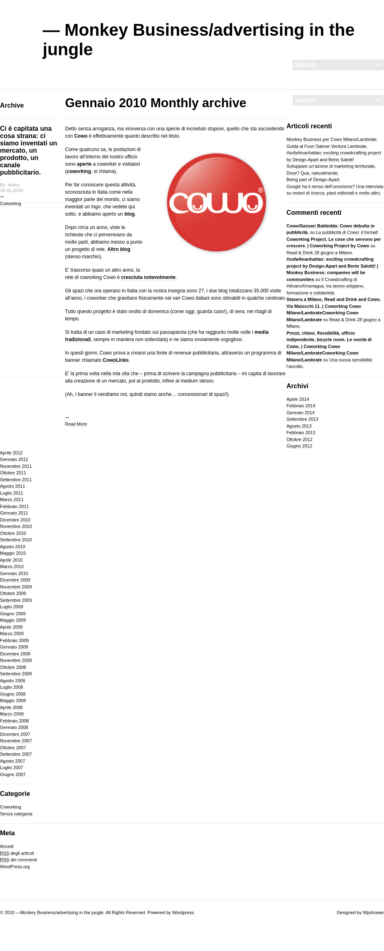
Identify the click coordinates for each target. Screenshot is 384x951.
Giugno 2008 (13, 694)
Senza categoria (16, 813)
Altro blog (118, 249)
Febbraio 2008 (14, 720)
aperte (84, 164)
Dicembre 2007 (15, 734)
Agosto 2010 (12, 546)
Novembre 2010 (16, 526)
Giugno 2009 (13, 613)
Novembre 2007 (16, 740)
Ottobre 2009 (13, 593)
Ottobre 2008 (13, 667)
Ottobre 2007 (13, 747)
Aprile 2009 (11, 627)
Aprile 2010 (11, 560)
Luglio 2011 (11, 493)
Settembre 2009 (16, 600)
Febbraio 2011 (14, 506)
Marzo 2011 (12, 499)
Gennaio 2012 (14, 459)
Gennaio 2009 (14, 646)
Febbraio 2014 (300, 405)
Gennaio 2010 (14, 573)
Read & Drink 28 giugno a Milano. (319, 252)
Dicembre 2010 (15, 519)
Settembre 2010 (16, 539)
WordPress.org (15, 866)
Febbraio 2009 (14, 640)
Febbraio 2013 (300, 432)
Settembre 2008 (16, 673)
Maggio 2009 (13, 620)
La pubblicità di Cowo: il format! (347, 232)
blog (129, 214)
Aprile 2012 (11, 452)
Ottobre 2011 (13, 472)
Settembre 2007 (16, 754)
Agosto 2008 (12, 680)
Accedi (6, 846)
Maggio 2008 (13, 700)
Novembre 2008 (16, 660)
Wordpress (183, 912)
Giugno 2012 (299, 445)
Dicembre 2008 (15, 653)
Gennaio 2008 (14, 727)
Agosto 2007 (12, 761)
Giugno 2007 (13, 774)
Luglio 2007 (11, 767)
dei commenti (18, 859)
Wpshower (373, 912)
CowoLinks (116, 360)
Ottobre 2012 (299, 439)
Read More (76, 423)
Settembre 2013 (302, 419)
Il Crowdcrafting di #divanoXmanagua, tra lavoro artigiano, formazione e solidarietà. (325, 286)
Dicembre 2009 (15, 579)
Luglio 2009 (11, 606)
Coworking (10, 203)
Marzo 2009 (12, 633)
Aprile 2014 (297, 399)
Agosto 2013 (299, 426)
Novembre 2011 (16, 466)
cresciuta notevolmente (148, 277)
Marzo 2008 (12, 713)
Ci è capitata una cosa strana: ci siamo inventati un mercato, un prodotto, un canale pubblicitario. (28, 150)
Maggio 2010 (13, 553)
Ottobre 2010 (13, 533)
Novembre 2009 (16, 586)
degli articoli (17, 853)
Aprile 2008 (11, 707)
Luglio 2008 (11, 687)
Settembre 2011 (16, 479)
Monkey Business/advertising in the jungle (62, 912)
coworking (79, 171)
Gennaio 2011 (14, 512)
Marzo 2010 (12, 566)
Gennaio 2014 (300, 412)
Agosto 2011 (12, 486)
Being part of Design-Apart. (313, 179)
